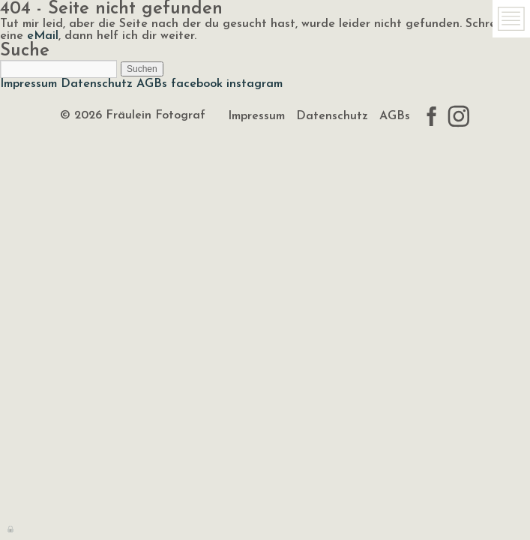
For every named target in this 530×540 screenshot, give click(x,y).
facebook (197, 84)
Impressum (28, 84)
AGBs (151, 84)
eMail (42, 36)
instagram (254, 84)
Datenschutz (97, 84)
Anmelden (11, 528)
